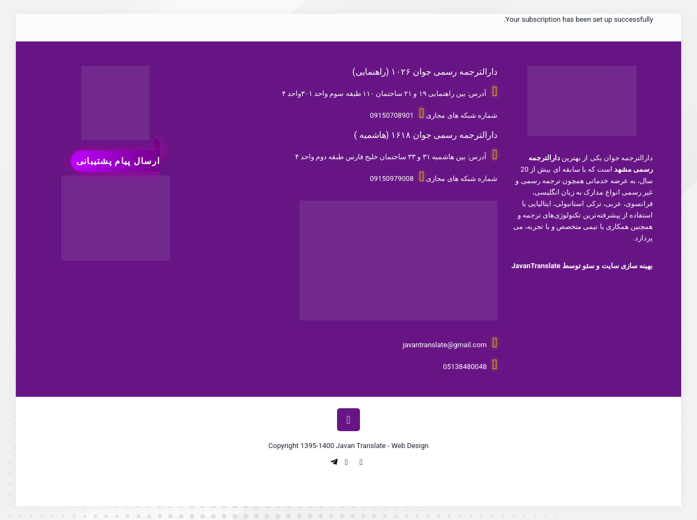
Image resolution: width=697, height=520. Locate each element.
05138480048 (464, 366)
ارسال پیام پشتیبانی (118, 161)
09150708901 (391, 115)
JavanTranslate (536, 266)
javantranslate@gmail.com (444, 345)
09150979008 (391, 178)
